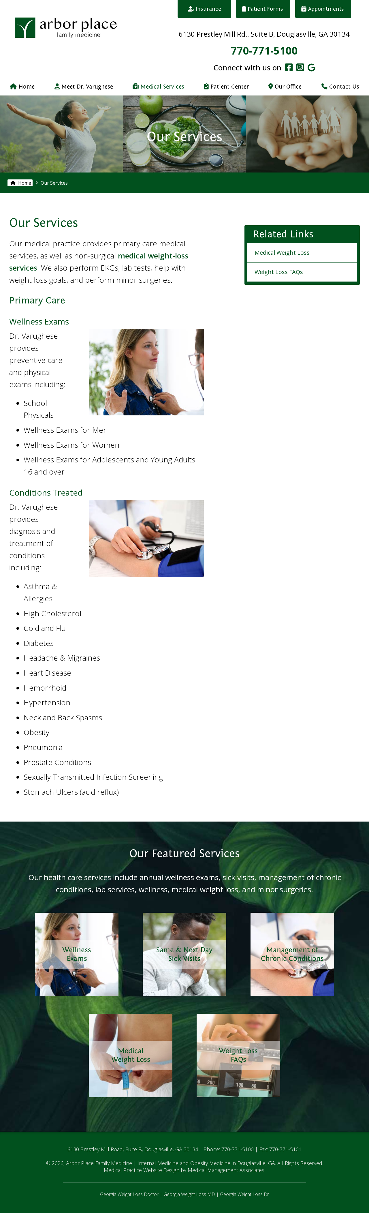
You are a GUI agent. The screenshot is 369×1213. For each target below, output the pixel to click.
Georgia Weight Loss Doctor (129, 1194)
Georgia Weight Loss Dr (244, 1194)
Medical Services (158, 86)
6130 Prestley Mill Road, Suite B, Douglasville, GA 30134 (132, 1149)
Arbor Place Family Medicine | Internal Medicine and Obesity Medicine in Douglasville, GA (170, 1163)
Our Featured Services (184, 853)
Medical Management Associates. (226, 1170)
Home (22, 86)
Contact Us (340, 86)
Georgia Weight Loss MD (189, 1194)
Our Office (285, 86)
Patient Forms (263, 8)
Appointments (323, 8)
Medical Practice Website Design (141, 1170)
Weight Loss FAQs (279, 272)
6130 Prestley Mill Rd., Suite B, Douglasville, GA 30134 (264, 34)
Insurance (204, 8)
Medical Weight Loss (282, 252)
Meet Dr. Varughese (83, 86)
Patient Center (226, 86)
